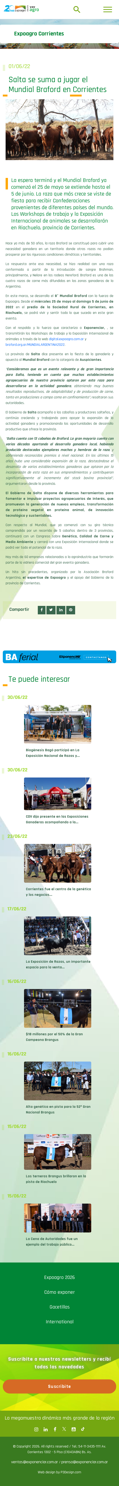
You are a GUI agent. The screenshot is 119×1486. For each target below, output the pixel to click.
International (60, 1322)
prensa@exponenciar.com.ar (84, 1462)
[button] (42, 610)
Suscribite (59, 1386)
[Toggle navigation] (107, 9)
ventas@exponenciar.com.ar (35, 1462)
